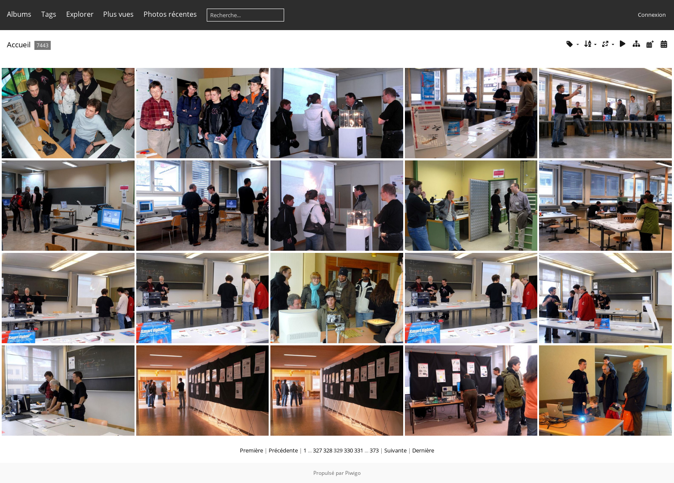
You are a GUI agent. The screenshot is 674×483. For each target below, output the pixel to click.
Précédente (283, 450)
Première (251, 450)
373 (374, 450)
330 (348, 450)
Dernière (423, 450)
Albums (19, 14)
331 (358, 450)
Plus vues (118, 14)
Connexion (652, 14)
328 (327, 450)
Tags (48, 14)
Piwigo (353, 473)
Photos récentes (170, 14)
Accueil (19, 44)
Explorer (80, 14)
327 (317, 450)
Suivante (395, 450)
